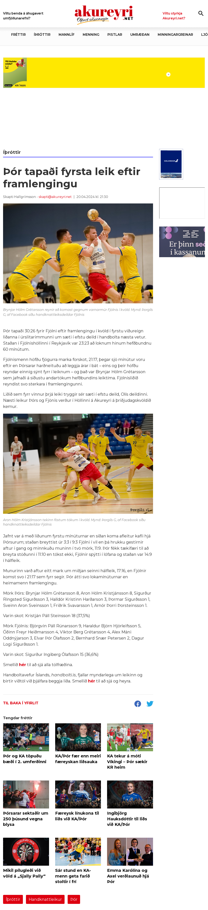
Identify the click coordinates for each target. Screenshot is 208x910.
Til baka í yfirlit (20, 703)
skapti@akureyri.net (55, 197)
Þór (73, 899)
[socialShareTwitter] (149, 704)
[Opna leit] (201, 13)
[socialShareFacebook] (137, 704)
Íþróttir (13, 899)
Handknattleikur (45, 899)
